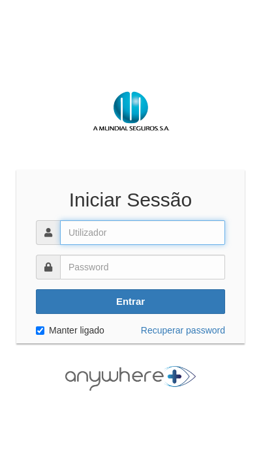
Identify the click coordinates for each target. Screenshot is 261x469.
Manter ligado (70, 330)
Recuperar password (183, 330)
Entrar (130, 301)
